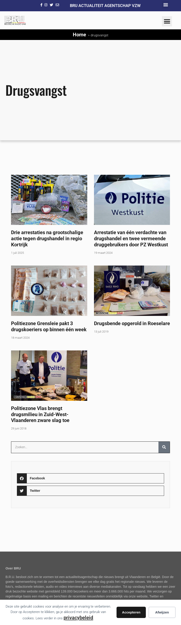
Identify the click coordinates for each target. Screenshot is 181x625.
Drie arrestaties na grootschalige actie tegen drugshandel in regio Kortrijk (47, 238)
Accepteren (131, 612)
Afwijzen (162, 612)
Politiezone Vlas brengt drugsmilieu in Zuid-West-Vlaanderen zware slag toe (40, 414)
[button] (165, 4)
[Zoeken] (164, 447)
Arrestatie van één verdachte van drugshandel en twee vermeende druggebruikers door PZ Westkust (131, 238)
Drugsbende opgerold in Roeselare (132, 323)
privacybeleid (78, 617)
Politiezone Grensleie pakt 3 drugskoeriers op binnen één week (49, 326)
